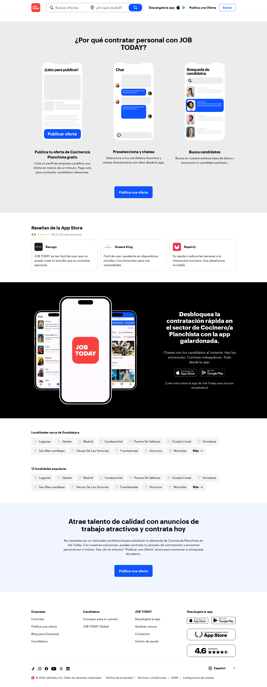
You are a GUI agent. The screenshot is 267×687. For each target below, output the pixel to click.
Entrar (227, 7)
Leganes (42, 441)
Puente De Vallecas (144, 441)
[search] (135, 7)
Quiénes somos (146, 626)
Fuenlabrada (126, 451)
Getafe (64, 441)
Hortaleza (206, 441)
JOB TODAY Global (96, 626)
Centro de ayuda (146, 641)
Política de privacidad (119, 677)
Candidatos (39, 641)
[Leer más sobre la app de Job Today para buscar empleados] (199, 385)
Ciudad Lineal (179, 441)
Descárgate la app (147, 619)
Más (198, 450)
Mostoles (178, 451)
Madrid (85, 441)
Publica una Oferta (202, 7)
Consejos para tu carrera (100, 619)
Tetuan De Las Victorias (90, 451)
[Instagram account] (39, 668)
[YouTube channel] (53, 668)
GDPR (174, 677)
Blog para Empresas (45, 634)
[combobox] (70, 7)
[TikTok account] (33, 668)
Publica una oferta (133, 192)
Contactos (142, 634)
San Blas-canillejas (49, 451)
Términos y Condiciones (152, 677)
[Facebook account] (46, 668)
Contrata (37, 619)
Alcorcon (153, 451)
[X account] (61, 668)
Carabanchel (111, 441)
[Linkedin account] (68, 668)
